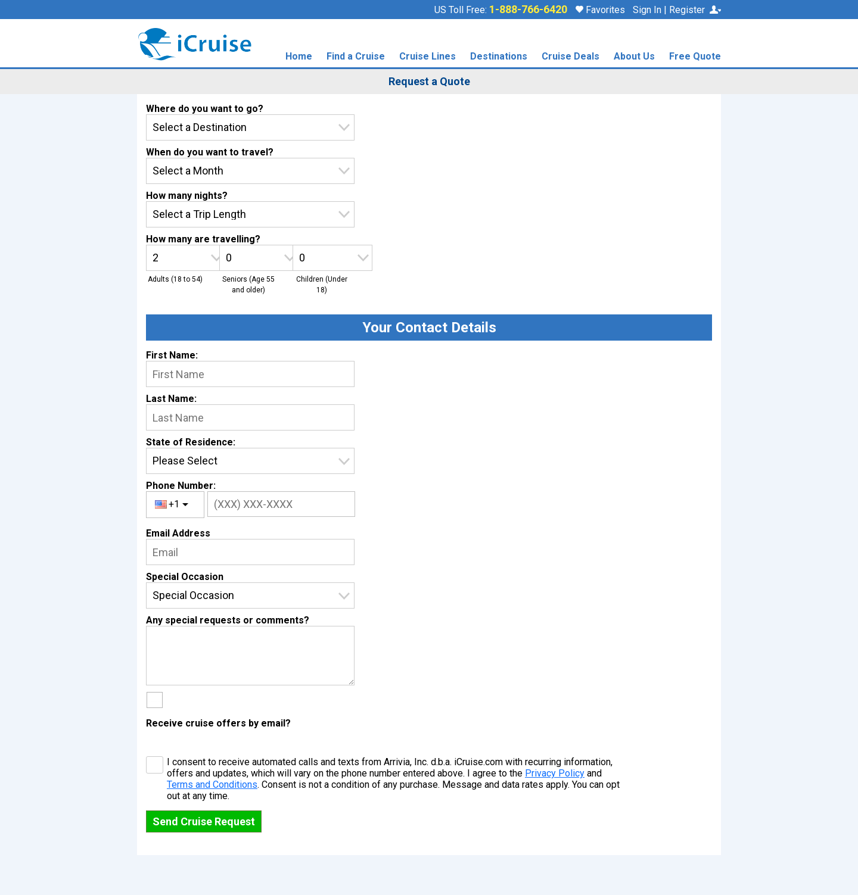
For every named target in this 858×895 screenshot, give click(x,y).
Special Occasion (184, 576)
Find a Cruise (356, 57)
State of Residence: (190, 442)
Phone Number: (181, 485)
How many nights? (187, 195)
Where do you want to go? (204, 108)
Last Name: (171, 398)
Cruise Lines (427, 57)
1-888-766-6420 (528, 9)
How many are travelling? (203, 239)
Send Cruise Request (204, 821)
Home (298, 57)
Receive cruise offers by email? (218, 723)
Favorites (600, 9)
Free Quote (695, 57)
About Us (634, 57)
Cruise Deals (570, 57)
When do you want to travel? (209, 152)
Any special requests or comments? (227, 620)
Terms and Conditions (212, 784)
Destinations (498, 57)
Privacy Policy (555, 773)
